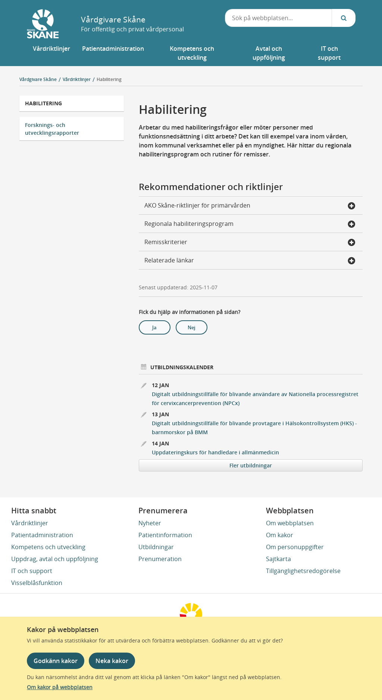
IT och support (31, 571)
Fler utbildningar (250, 465)
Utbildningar (156, 547)
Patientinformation (165, 535)
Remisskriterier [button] (250, 243)
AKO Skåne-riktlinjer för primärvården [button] (250, 206)
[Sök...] (343, 18)
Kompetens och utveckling (48, 547)
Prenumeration (160, 559)
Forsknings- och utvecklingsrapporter (52, 128)
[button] (51, 53)
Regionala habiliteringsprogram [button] (250, 224)
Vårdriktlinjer (29, 523)
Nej (191, 327)
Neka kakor (112, 661)
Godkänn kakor (56, 661)
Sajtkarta (278, 559)
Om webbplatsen (290, 523)
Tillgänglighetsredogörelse (303, 571)
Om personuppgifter (295, 547)
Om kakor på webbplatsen (60, 687)
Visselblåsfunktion (36, 583)
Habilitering (109, 79)
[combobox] (278, 18)
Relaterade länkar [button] (250, 261)
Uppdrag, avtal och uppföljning (54, 559)
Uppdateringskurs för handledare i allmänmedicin (215, 452)
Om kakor (279, 535)
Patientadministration (42, 535)
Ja (154, 327)
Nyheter (149, 523)
